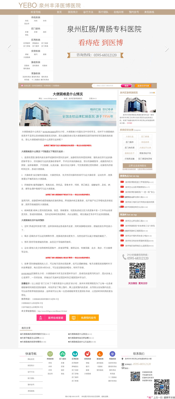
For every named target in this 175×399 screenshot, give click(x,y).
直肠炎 (26, 66)
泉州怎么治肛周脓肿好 (135, 187)
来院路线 (149, 12)
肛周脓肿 (26, 43)
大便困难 (26, 57)
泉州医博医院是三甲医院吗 (137, 182)
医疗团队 (103, 12)
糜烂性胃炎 (45, 80)
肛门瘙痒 (35, 46)
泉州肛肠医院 (37, 86)
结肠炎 (44, 66)
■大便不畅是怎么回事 (29, 338)
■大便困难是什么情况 (77, 334)
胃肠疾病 (112, 359)
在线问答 (119, 12)
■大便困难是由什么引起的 (79, 342)
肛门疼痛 (44, 46)
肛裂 (35, 32)
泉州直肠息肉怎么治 (134, 207)
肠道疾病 (100, 359)
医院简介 (73, 12)
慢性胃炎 (44, 77)
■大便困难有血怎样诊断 (78, 338)
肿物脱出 (35, 43)
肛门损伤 (62, 359)
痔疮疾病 (50, 359)
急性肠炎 (35, 66)
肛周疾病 (75, 359)
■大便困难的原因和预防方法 (32, 334)
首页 (59, 12)
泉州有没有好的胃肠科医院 (137, 241)
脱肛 (44, 32)
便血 (26, 35)
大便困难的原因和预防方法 (42, 299)
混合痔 (26, 24)
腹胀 (44, 54)
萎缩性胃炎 (36, 77)
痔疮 (26, 21)
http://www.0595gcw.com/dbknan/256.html (52, 311)
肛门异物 (26, 46)
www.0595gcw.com (50, 98)
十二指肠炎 (36, 80)
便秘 (26, 54)
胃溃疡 (26, 80)
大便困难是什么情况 (28, 303)
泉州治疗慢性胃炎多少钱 (136, 236)
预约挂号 (134, 12)
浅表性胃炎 (27, 77)
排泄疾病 (47, 86)
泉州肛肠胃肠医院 (75, 98)
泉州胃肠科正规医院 (134, 231)
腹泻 (35, 54)
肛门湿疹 (44, 43)
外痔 (44, 21)
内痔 (35, 21)
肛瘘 (26, 32)
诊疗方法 (88, 12)
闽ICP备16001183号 (72, 396)
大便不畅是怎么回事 (28, 307)
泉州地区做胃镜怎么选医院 (137, 246)
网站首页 (31, 359)
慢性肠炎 (26, 68)
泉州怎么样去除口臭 (134, 197)
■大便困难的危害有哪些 (30, 342)
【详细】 (129, 123)
